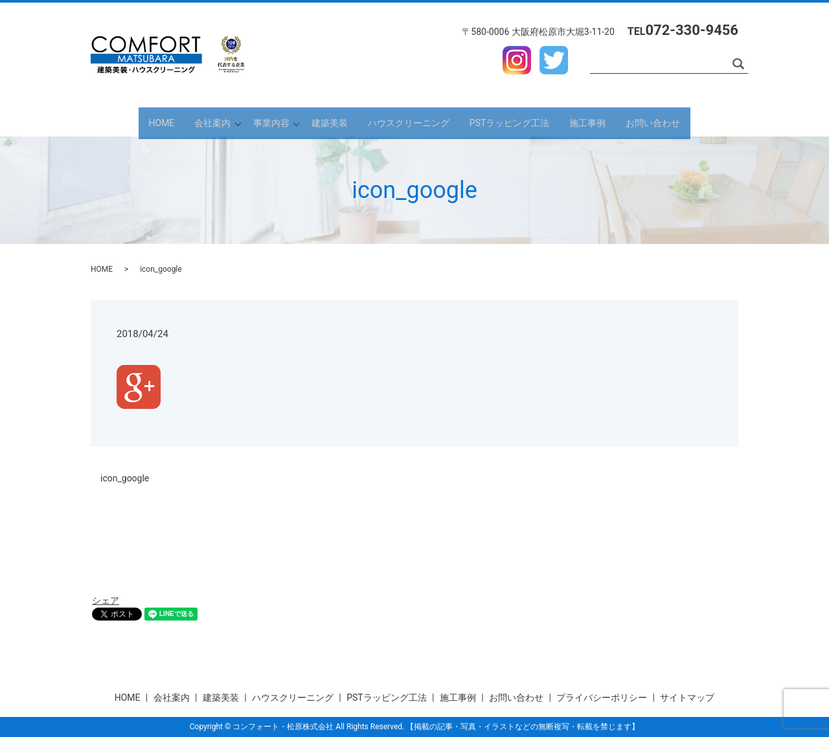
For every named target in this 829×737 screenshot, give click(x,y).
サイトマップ (687, 697)
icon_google (124, 478)
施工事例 (613, 121)
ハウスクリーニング (419, 121)
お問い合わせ (685, 121)
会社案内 (188, 121)
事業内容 (260, 121)
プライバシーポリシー (601, 697)
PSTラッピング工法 (527, 121)
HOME (129, 121)
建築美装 (333, 121)
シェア (105, 600)
